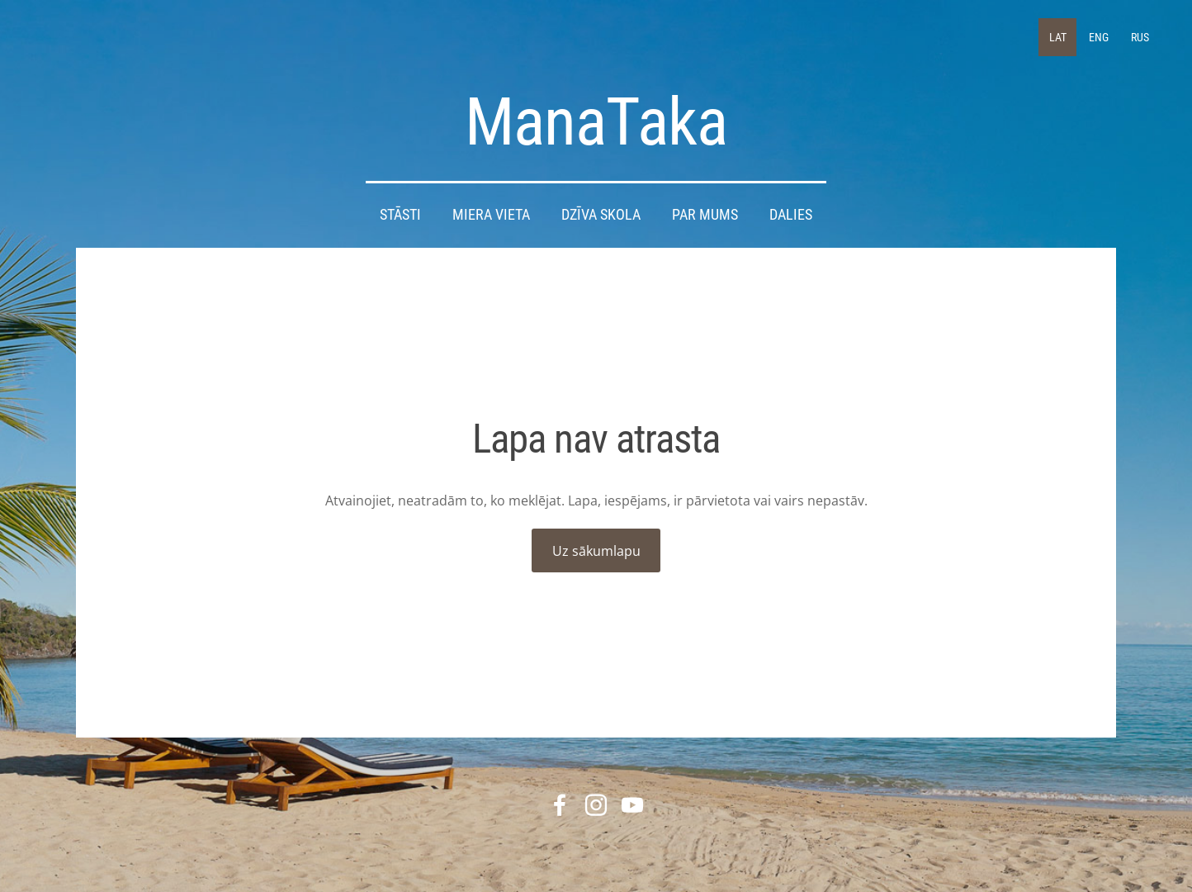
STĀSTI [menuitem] (400, 214)
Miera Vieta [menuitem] (491, 214)
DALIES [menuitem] (790, 214)
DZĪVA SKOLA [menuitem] (601, 214)
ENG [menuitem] (1099, 37)
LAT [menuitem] (1058, 37)
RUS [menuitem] (1140, 37)
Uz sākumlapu (596, 551)
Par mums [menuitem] (705, 214)
